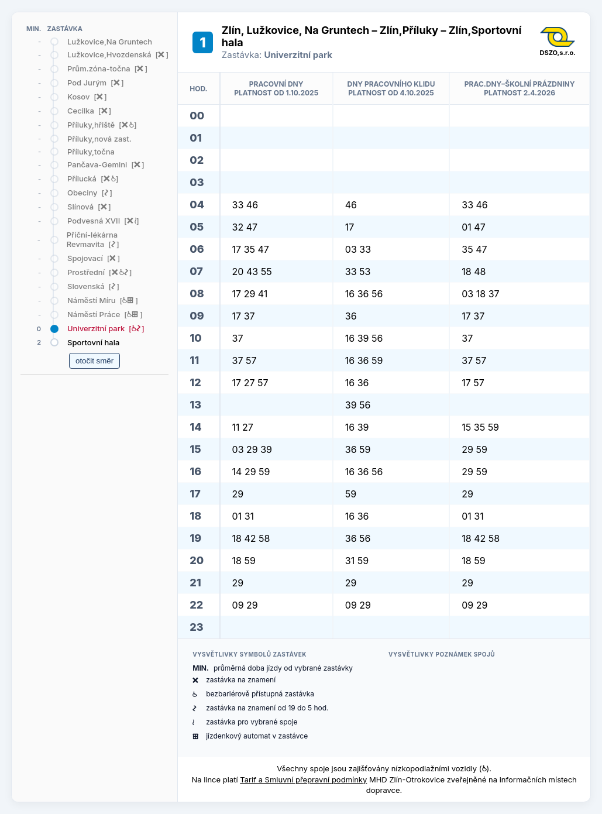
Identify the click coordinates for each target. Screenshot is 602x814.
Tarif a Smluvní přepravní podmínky (303, 779)
